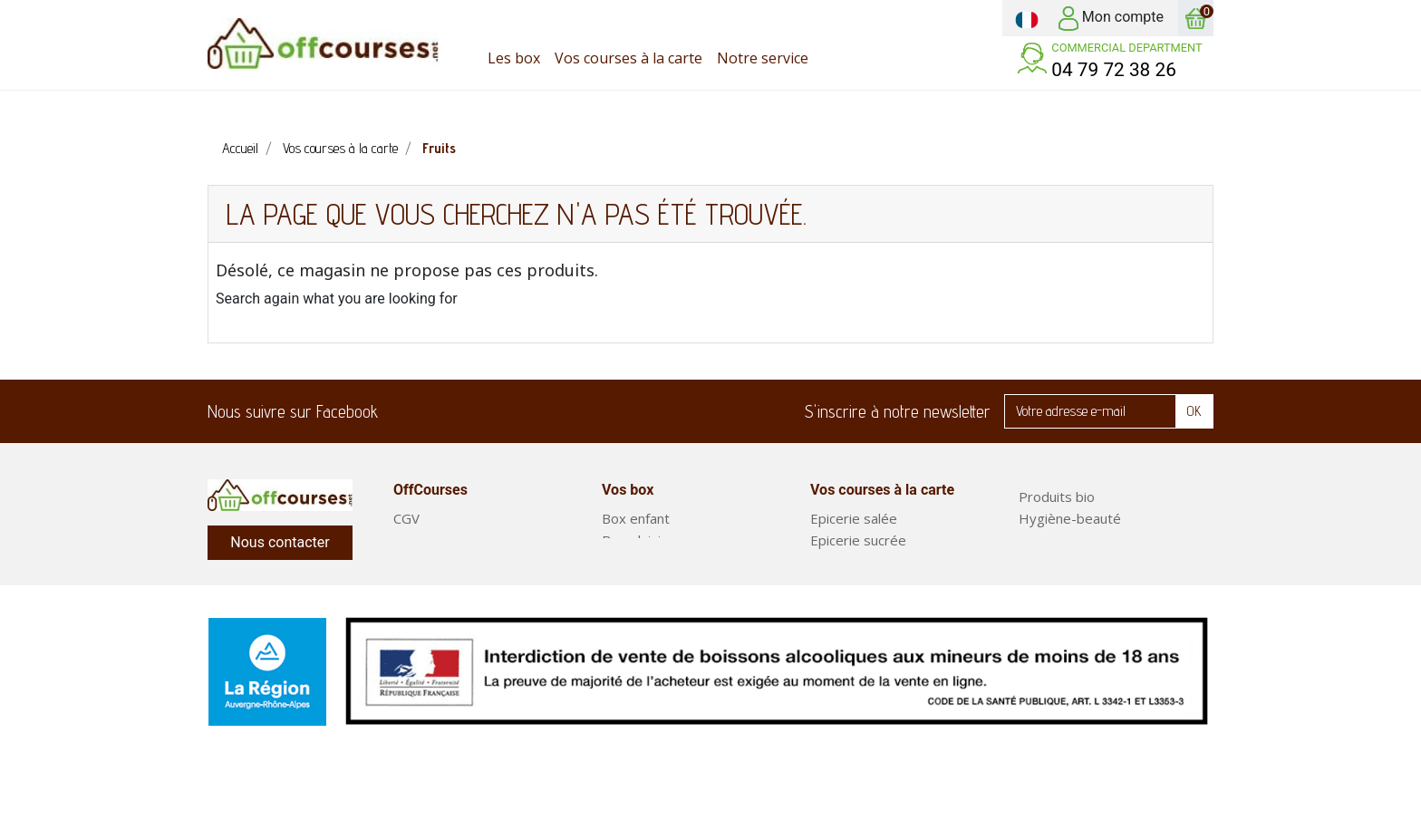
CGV (406, 518)
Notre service (436, 562)
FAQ (406, 540)
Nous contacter (279, 542)
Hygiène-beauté (1070, 518)
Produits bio (1057, 496)
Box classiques (648, 562)
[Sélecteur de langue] (1026, 18)
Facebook (403, 411)
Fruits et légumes (1073, 562)
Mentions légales (446, 583)
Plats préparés (1065, 605)
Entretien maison (1072, 540)
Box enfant (636, 518)
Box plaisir (634, 540)
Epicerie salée (853, 518)
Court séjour (641, 583)
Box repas (1051, 583)
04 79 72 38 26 (1113, 70)
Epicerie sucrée (858, 540)
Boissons (838, 627)
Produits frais (852, 562)
